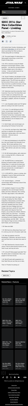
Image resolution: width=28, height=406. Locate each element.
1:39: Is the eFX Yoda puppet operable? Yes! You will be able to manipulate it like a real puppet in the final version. (14, 253)
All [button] (5, 12)
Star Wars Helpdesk (14, 399)
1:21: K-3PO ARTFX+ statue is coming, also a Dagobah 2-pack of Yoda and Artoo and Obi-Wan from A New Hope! (14, 175)
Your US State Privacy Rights (14, 394)
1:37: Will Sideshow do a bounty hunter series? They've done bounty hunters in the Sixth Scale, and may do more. (14, 246)
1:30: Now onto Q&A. (7, 226)
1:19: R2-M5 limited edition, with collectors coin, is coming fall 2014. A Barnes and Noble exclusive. (14, 155)
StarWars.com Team (11, 36)
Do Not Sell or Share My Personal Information (14, 404)
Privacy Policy (14, 390)
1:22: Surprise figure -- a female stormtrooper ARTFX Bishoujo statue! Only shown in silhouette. (14, 182)
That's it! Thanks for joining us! (10, 264)
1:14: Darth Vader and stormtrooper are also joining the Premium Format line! (13, 125)
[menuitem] (2, 3)
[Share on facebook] (3, 41)
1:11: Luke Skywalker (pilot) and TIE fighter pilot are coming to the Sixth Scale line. (14, 104)
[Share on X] (6, 41)
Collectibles (10, 49)
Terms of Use (14, 385)
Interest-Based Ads (14, 401)
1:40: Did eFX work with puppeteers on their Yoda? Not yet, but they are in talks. (13, 260)
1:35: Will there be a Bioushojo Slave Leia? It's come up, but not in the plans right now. (14, 231)
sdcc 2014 (6, 275)
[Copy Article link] (10, 41)
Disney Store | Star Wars (14, 397)
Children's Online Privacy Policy (14, 392)
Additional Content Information (14, 387)
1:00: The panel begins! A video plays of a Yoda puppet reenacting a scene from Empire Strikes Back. (13, 58)
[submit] (25, 3)
